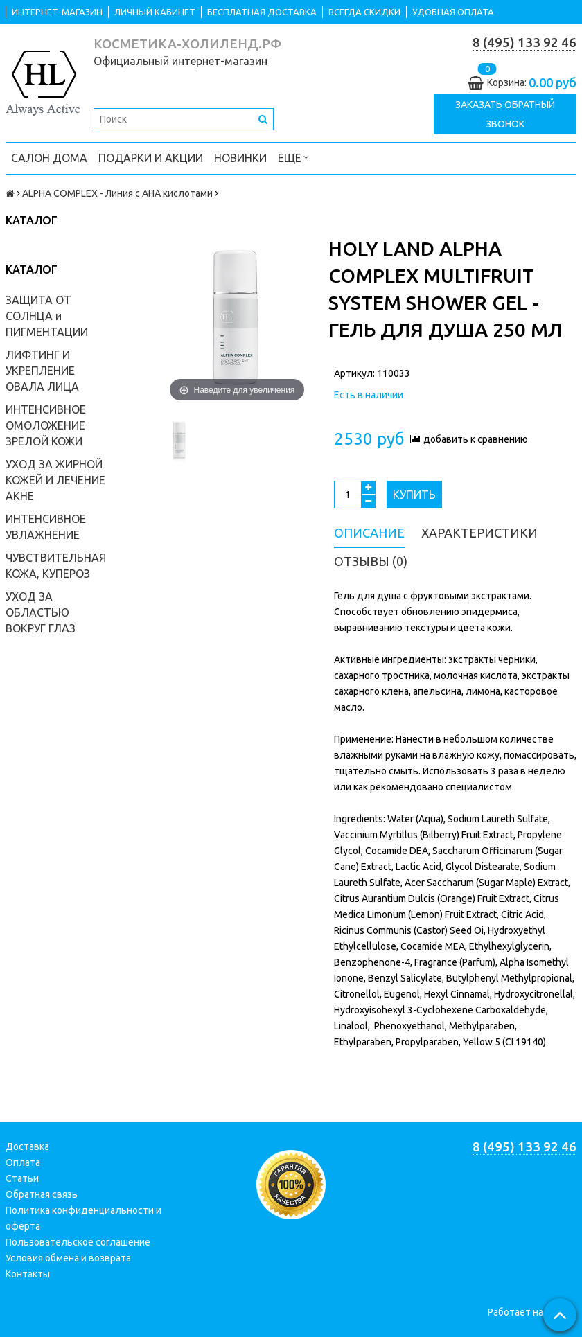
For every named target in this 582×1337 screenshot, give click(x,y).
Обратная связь (42, 1194)
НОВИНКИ (240, 158)
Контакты (28, 1274)
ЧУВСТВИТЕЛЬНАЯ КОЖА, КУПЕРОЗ (56, 565)
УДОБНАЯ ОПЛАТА (453, 12)
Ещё (293, 157)
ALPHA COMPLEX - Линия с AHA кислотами (117, 193)
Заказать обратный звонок (505, 114)
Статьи (22, 1178)
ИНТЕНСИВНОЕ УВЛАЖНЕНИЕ (46, 527)
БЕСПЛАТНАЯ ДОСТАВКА (262, 12)
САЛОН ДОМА (49, 158)
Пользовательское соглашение (78, 1242)
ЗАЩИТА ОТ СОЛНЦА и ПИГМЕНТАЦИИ (47, 316)
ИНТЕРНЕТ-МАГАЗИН (57, 12)
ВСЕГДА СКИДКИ (364, 12)
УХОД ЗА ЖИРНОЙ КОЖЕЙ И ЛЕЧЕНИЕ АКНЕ (55, 480)
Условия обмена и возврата (68, 1258)
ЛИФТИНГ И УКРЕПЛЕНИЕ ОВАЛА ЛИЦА (42, 370)
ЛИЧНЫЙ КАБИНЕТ (154, 12)
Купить (414, 494)
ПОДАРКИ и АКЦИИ (150, 158)
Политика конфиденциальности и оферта (83, 1218)
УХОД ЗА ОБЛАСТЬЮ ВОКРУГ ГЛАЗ (41, 612)
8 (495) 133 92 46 (524, 42)
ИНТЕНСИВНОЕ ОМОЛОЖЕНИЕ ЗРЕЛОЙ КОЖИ (46, 425)
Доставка (27, 1146)
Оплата (23, 1162)
